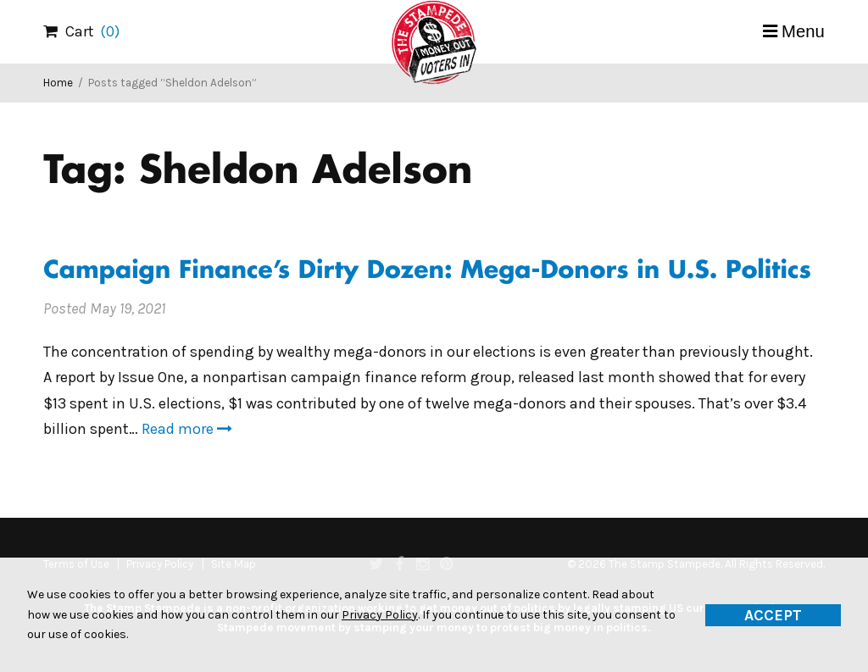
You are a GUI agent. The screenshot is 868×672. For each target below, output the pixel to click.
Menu (803, 31)
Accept (773, 615)
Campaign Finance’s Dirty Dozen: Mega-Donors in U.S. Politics (427, 271)
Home (58, 82)
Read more (187, 428)
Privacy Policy (380, 615)
